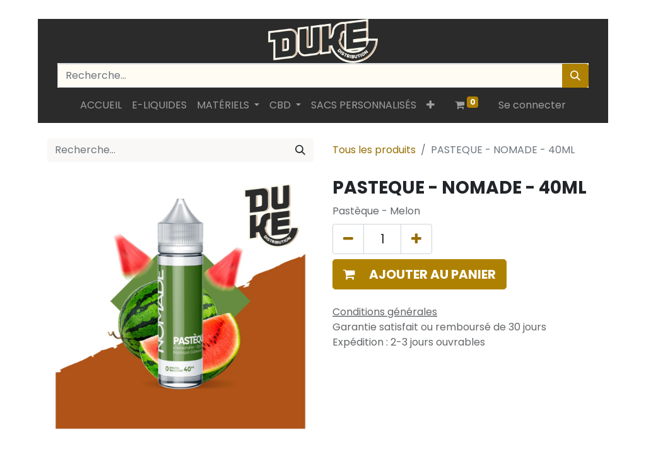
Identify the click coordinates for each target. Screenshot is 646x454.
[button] (430, 105)
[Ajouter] (416, 239)
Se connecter (532, 105)
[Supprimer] (348, 239)
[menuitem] (101, 105)
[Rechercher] (575, 76)
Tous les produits (374, 150)
